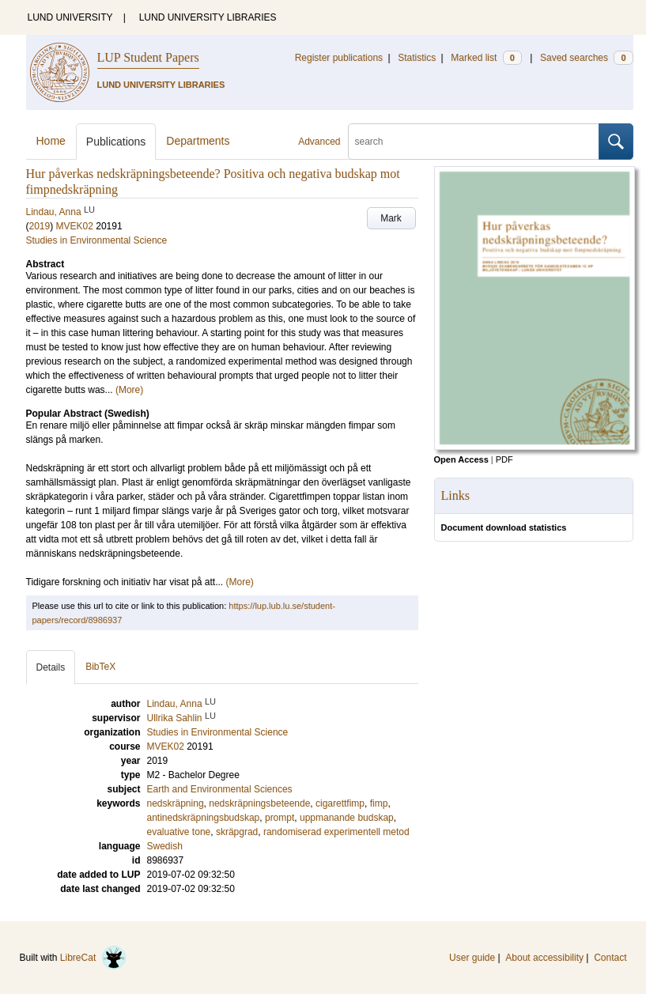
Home (51, 140)
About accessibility (544, 957)
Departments (197, 140)
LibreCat (93, 957)
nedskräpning (175, 803)
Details (51, 667)
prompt (279, 817)
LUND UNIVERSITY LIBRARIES (208, 17)
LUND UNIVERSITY (70, 17)
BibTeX (100, 666)
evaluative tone (179, 831)
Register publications (339, 57)
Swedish (165, 846)
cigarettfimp (340, 803)
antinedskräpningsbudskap (203, 817)
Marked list (486, 57)
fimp (379, 803)
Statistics (417, 57)
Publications (116, 141)
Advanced (319, 141)
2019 (40, 226)
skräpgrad (237, 831)
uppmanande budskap (347, 817)
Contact (610, 957)
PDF (504, 459)
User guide (472, 957)
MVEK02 (74, 226)
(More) (129, 389)
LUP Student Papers (148, 57)
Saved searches (586, 57)
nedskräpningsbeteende (259, 803)
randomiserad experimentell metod (336, 831)
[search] (473, 141)
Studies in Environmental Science (97, 240)
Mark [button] (391, 218)
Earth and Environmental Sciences (220, 789)
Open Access (461, 459)
